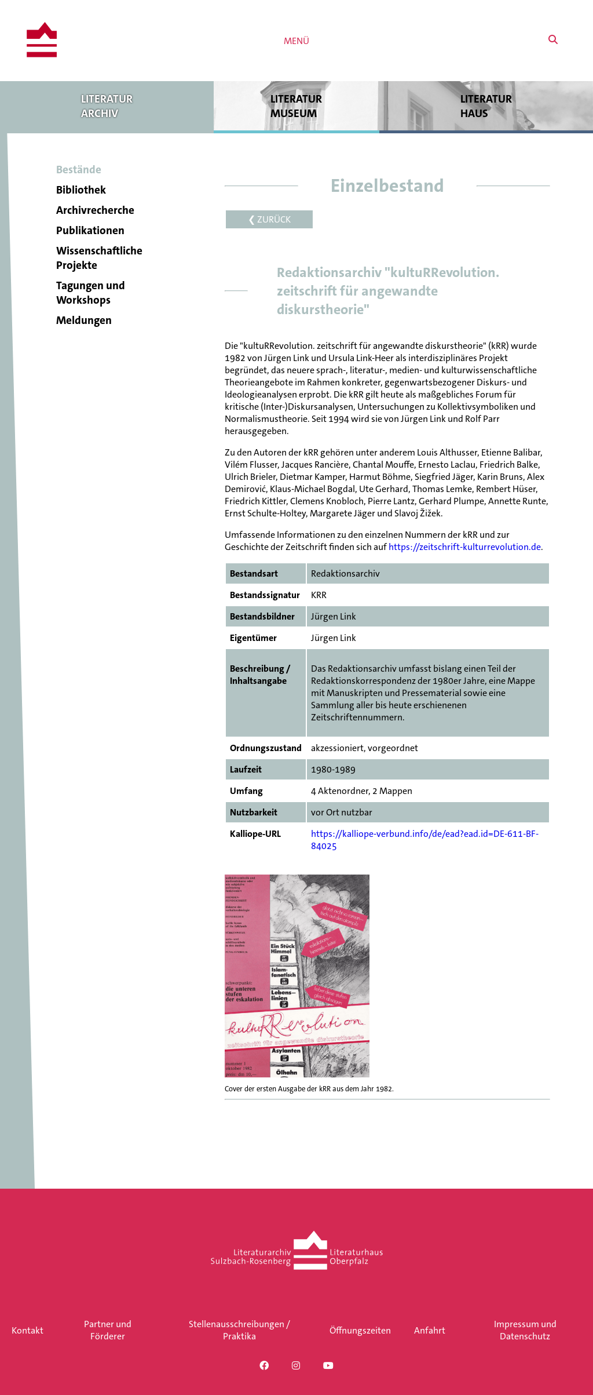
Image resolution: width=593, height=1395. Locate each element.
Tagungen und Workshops (90, 292)
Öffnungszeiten (360, 1330)
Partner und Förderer (107, 1330)
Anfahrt (429, 1330)
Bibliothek (81, 190)
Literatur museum (297, 105)
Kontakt (27, 1330)
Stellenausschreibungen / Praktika (239, 1330)
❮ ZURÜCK (269, 219)
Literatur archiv (107, 105)
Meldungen (84, 320)
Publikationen (90, 230)
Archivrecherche (95, 210)
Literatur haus (486, 105)
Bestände (78, 169)
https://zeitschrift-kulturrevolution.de (465, 547)
